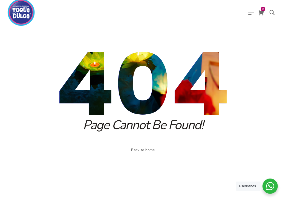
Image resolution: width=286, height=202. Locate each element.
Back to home (143, 150)
